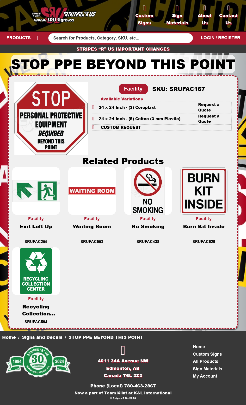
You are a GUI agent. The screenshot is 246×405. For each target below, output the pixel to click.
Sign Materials (207, 368)
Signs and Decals (42, 337)
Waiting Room (92, 226)
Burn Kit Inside (204, 226)
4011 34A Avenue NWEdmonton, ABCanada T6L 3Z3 (123, 368)
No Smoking (148, 226)
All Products (205, 361)
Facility (133, 89)
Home (9, 337)
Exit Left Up (36, 226)
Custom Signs (207, 354)
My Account (205, 376)
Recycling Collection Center (36, 313)
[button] (162, 107)
